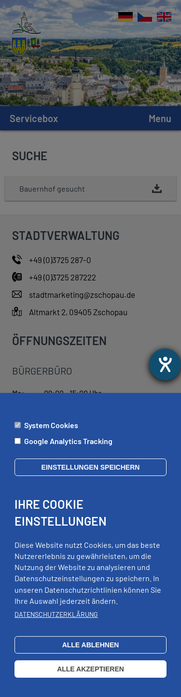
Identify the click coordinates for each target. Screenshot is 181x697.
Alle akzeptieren (90, 679)
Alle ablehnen (90, 654)
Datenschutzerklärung (56, 624)
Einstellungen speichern (91, 476)
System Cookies (51, 434)
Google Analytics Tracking (68, 450)
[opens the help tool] (165, 364)
